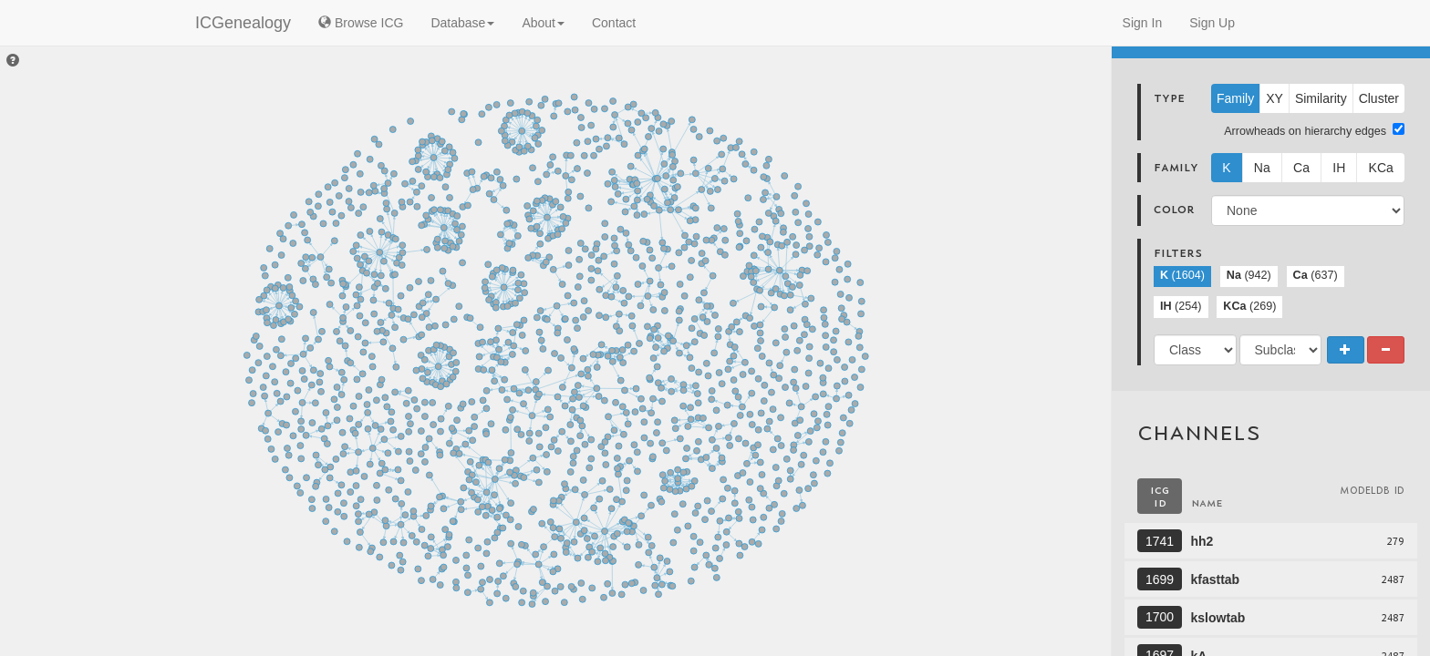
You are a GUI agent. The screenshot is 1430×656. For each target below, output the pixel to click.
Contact (614, 22)
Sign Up (1212, 22)
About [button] (543, 22)
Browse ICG (360, 22)
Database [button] (462, 22)
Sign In (1143, 22)
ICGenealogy (243, 23)
